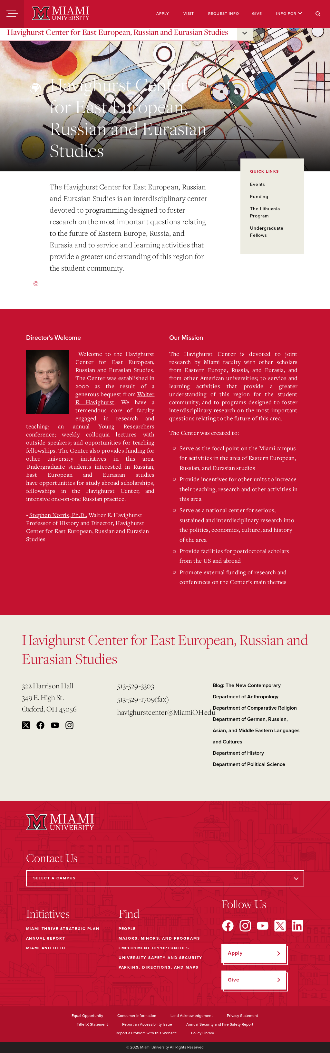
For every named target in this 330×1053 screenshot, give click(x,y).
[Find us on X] (280, 925)
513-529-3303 (135, 685)
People (127, 928)
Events (257, 184)
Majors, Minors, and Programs (159, 938)
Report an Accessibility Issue (147, 1024)
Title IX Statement (92, 1024)
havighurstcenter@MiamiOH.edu (162, 712)
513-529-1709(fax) (143, 699)
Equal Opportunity (87, 1015)
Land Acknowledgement (191, 1015)
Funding (259, 196)
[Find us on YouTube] (262, 925)
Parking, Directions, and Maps (159, 967)
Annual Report (45, 938)
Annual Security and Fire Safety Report (219, 1024)
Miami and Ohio (45, 948)
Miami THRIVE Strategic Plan (63, 928)
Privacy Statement (242, 1015)
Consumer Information (136, 1015)
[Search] (318, 14)
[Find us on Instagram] (245, 925)
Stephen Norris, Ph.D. (57, 515)
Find (129, 913)
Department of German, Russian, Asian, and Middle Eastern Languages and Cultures (256, 730)
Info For (289, 13)
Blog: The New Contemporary (247, 685)
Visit (188, 13)
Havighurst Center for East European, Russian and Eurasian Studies (117, 32)
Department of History (238, 753)
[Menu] (12, 14)
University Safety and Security (161, 957)
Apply (162, 13)
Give (257, 13)
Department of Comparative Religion (255, 708)
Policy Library (202, 1033)
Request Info (223, 13)
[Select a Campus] (165, 878)
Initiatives (48, 913)
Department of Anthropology (245, 697)
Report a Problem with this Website (146, 1033)
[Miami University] (60, 14)
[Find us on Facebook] (227, 925)
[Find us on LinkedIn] (297, 925)
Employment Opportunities (154, 948)
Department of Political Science (249, 764)
